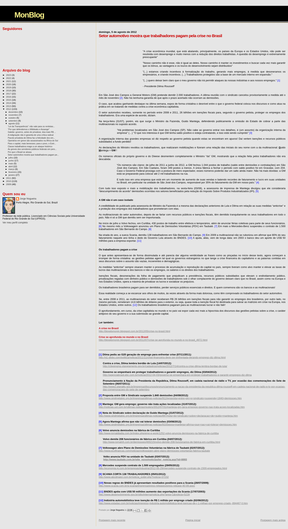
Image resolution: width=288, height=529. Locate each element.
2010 (9, 181)
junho (11, 160)
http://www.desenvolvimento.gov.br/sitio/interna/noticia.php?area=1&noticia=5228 (144, 494)
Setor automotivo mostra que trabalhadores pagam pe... (33, 155)
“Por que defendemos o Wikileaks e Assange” (28, 129)
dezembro (14, 112)
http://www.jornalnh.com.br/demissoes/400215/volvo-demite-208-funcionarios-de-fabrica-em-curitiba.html (161, 442)
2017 (9, 93)
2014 (9, 103)
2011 (9, 178)
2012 (9, 109)
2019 (9, 87)
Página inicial (192, 520)
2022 (9, 78)
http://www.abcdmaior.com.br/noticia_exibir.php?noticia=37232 (134, 477)
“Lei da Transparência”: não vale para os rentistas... (31, 126)
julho (11, 158)
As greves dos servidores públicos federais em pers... (32, 149)
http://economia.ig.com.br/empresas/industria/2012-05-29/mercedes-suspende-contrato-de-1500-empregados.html (163, 468)
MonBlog (29, 15)
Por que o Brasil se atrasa (20, 152)
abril (11, 166)
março (12, 169)
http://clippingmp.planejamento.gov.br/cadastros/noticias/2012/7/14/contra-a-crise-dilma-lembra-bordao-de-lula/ (165, 366)
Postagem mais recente (112, 520)
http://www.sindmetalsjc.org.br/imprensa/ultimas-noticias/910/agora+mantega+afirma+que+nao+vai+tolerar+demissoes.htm (168, 424)
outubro (13, 118)
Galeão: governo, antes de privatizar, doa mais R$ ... (32, 132)
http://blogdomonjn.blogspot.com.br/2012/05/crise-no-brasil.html (134, 331)
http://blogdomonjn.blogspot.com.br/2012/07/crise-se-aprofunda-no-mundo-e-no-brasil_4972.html (153, 339)
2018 (9, 90)
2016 (9, 96)
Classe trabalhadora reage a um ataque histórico (30, 146)
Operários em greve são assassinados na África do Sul (33, 140)
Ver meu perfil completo (15, 222)
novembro (14, 115)
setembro (13, 121)
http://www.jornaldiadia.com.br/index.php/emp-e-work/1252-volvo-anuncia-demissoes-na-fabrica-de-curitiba (159, 433)
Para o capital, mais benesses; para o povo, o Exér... (32, 143)
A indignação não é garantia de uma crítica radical (31, 135)
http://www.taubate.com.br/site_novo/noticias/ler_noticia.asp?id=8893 (145, 459)
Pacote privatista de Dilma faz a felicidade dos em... (31, 138)
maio (11, 163)
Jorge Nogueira (28, 198)
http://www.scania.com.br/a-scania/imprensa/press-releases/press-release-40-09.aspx (147, 485)
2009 (9, 184)
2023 (9, 75)
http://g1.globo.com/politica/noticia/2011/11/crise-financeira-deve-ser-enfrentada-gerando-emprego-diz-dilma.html (162, 357)
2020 (9, 84)
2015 (9, 100)
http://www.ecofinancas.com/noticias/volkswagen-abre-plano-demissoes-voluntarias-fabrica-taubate (154, 450)
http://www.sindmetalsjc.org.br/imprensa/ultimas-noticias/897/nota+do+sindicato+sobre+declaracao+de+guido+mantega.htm (168, 415)
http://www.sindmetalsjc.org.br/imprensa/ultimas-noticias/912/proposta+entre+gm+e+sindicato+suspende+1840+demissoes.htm (170, 398)
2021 (9, 81)
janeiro (12, 175)
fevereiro (13, 172)
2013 (9, 106)
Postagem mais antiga (272, 520)
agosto (12, 123)
